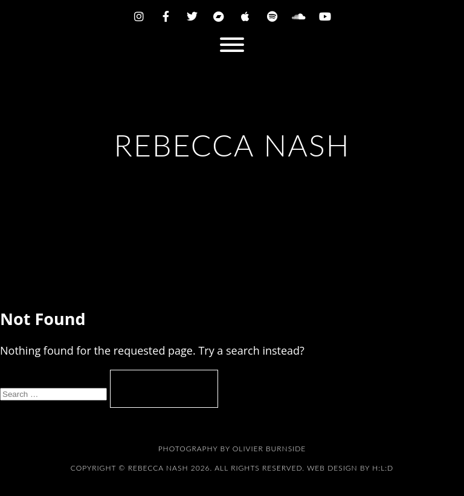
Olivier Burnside (269, 448)
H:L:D (382, 467)
